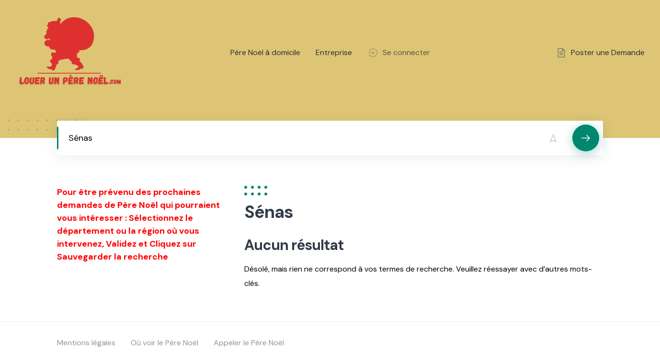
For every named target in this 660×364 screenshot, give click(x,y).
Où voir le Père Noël (164, 343)
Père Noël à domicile (265, 52)
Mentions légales (86, 343)
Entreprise (334, 52)
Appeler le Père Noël (249, 343)
